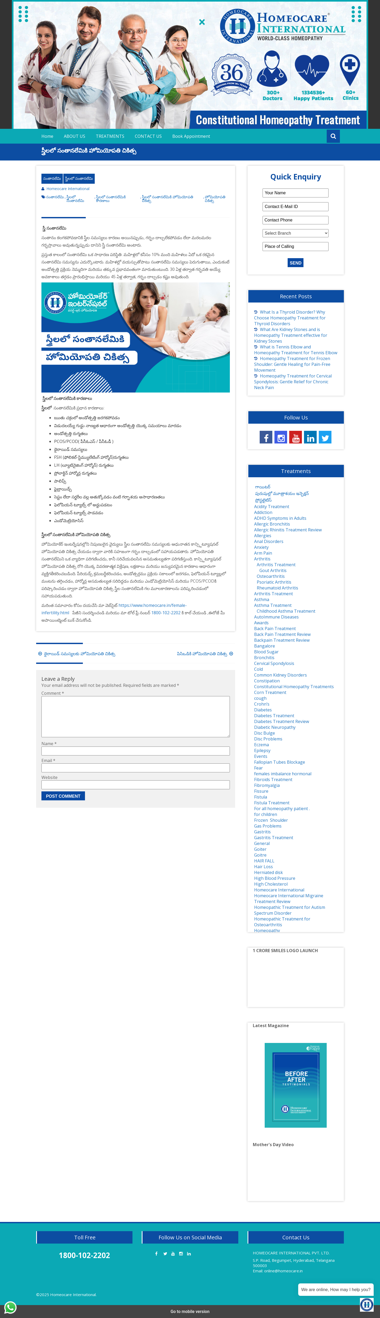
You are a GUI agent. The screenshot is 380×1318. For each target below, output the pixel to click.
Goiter (260, 849)
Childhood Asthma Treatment (286, 611)
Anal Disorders (268, 541)
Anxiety (261, 547)
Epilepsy (262, 750)
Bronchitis (264, 657)
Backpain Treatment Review (282, 640)
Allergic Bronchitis (272, 524)
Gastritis (262, 832)
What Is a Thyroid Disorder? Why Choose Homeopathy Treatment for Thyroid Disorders (290, 318)
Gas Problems (268, 826)
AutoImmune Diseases (276, 617)
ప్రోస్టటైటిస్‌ (263, 500)
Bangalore (264, 646)
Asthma (261, 599)
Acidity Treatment (271, 506)
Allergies (262, 535)
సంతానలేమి (52, 178)
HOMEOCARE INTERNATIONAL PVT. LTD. (291, 1252)
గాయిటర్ (262, 487)
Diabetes (263, 710)
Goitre (260, 855)
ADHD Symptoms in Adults (280, 518)
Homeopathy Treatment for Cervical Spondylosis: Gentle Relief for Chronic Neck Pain (293, 381)
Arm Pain (263, 553)
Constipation (267, 681)
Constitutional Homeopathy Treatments (294, 686)
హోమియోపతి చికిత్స (215, 198)
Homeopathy (267, 930)
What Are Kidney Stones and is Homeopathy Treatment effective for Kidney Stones (290, 335)
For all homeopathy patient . (282, 808)
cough (260, 698)
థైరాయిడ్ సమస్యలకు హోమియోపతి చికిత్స (75, 653)
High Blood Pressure (274, 878)
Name (49, 752)
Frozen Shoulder (271, 820)
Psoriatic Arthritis (274, 582)
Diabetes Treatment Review (281, 721)
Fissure (261, 791)
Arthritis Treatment (276, 565)
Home (47, 136)
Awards (261, 623)
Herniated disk (268, 872)
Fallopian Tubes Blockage (279, 762)
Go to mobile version (190, 1311)
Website (49, 786)
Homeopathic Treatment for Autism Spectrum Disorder (289, 910)
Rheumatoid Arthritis (277, 588)
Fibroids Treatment (273, 779)
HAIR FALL (264, 861)
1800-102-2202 (165, 613)
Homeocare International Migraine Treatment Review (288, 898)
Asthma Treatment (273, 605)
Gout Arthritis (273, 570)
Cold (258, 669)
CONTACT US (148, 136)
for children (265, 814)
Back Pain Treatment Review (282, 634)
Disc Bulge (264, 733)
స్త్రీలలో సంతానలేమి (79, 178)
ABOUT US (74, 136)
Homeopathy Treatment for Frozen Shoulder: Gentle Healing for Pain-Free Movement (292, 364)
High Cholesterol (271, 884)
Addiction (263, 512)
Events (260, 756)
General (262, 843)
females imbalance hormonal (282, 774)
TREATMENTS (110, 136)
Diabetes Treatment (274, 716)
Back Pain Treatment (275, 628)
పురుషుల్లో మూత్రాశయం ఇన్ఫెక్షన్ (281, 493)
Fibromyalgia (267, 785)
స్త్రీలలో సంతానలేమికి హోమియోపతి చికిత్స (167, 198)
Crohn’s (261, 704)
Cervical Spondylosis (274, 663)
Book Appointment (191, 136)
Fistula (260, 797)
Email (48, 769)
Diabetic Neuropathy (275, 727)
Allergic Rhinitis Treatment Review (288, 530)
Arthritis (262, 559)
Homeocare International (67, 189)
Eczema (261, 745)
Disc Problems (268, 739)
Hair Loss (263, 867)
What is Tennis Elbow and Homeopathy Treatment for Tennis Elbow (295, 350)
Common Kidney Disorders (280, 675)
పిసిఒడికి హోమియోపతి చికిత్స (206, 653)
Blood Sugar (266, 652)
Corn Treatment (270, 692)
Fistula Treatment (271, 803)
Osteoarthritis (271, 576)
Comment (52, 693)
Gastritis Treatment (273, 837)
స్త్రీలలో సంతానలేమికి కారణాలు (111, 198)
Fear (258, 768)
